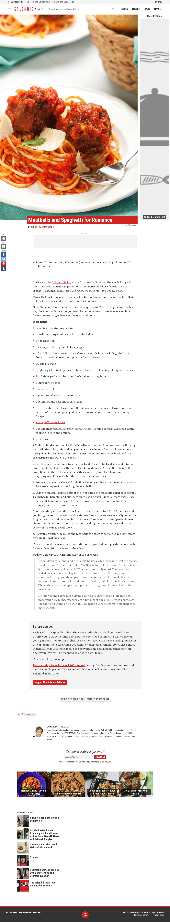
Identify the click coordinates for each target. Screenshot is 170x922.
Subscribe (100, 757)
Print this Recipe (72, 699)
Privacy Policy (158, 915)
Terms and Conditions (143, 915)
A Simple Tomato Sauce (50, 422)
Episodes (136, 9)
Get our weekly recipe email (85, 752)
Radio (147, 9)
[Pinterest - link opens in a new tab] (3, 263)
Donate (158, 2)
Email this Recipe (98, 699)
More (158, 9)
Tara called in (62, 282)
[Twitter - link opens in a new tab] (3, 259)
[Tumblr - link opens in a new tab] (3, 268)
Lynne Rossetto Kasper (43, 226)
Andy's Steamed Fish (26, 714)
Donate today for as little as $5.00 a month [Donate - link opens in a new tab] (59, 665)
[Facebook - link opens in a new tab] (3, 254)
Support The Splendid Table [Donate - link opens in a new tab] (50, 682)
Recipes (124, 9)
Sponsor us (85, 234)
